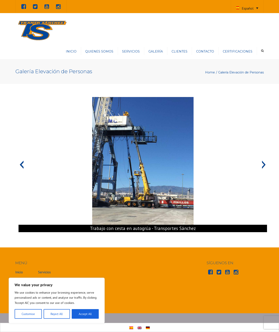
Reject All (57, 314)
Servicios (131, 51)
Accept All (85, 314)
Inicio (71, 51)
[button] (22, 164)
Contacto (205, 51)
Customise (28, 314)
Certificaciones (237, 51)
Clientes (179, 51)
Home (210, 72)
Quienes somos (99, 51)
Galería (155, 51)
